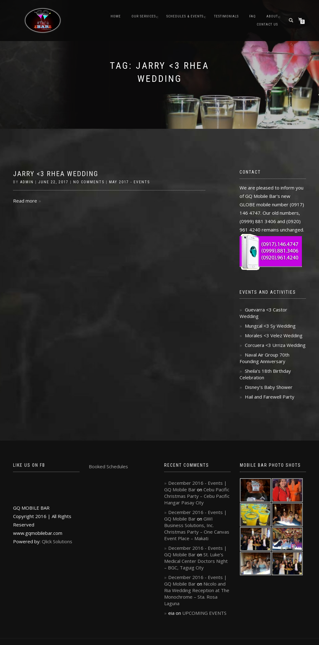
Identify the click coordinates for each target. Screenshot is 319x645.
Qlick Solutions (57, 541)
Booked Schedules (108, 466)
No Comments (88, 182)
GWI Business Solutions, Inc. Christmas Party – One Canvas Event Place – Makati (196, 528)
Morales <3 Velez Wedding (273, 335)
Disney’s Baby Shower (269, 387)
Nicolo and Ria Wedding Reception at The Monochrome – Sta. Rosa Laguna (196, 593)
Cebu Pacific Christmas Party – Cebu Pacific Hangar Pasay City (197, 496)
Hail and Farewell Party (269, 397)
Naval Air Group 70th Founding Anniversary (264, 358)
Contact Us (267, 24)
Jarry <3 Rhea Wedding (55, 174)
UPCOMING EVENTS (204, 613)
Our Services (143, 16)
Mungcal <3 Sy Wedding (270, 326)
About (272, 16)
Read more (25, 201)
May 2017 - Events (129, 182)
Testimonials (226, 16)
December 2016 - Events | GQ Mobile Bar (195, 486)
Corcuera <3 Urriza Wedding (275, 345)
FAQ (252, 16)
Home (116, 16)
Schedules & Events (184, 16)
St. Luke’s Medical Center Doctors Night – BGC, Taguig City (196, 561)
